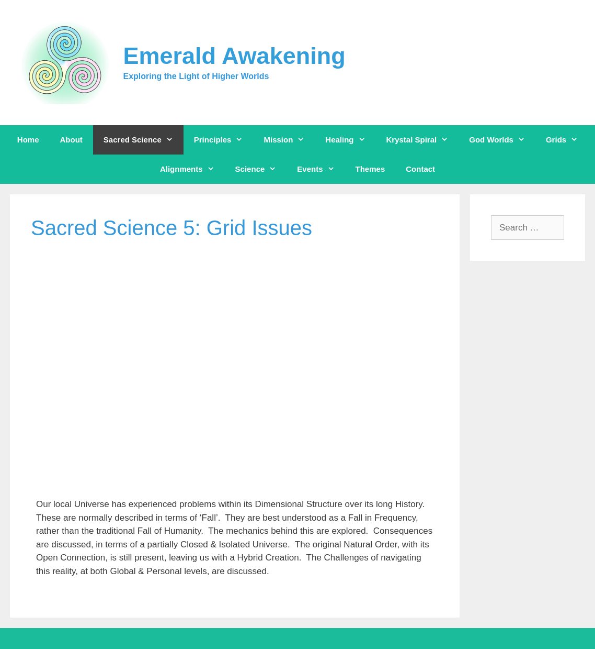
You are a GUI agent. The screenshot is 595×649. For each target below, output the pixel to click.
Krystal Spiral (422, 140)
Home (28, 139)
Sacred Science (144, 140)
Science (261, 169)
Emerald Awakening (234, 55)
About (71, 139)
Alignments (192, 169)
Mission (289, 140)
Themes (370, 168)
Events (321, 169)
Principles (224, 140)
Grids (567, 140)
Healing (350, 140)
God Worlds (502, 140)
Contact (420, 168)
